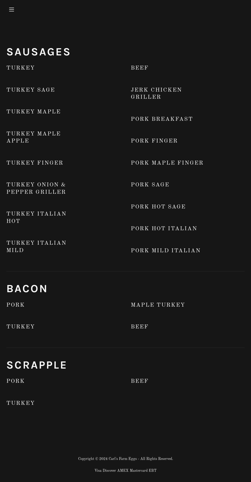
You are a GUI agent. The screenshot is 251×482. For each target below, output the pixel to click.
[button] (33, 9)
